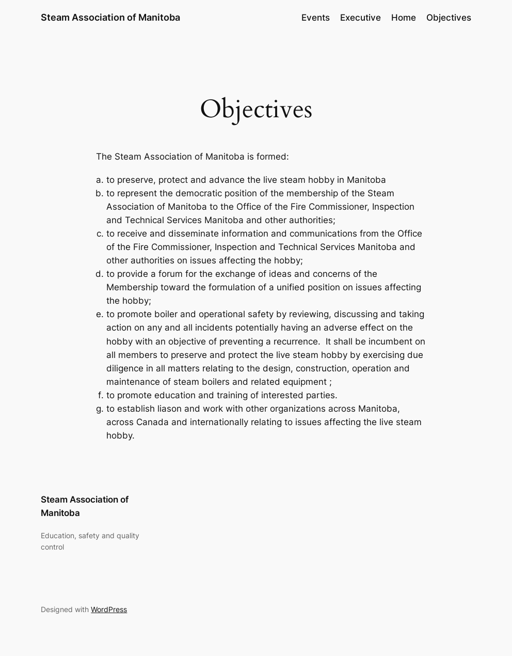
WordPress (109, 609)
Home (403, 17)
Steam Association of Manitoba (110, 17)
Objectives (448, 17)
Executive (360, 17)
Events (315, 17)
